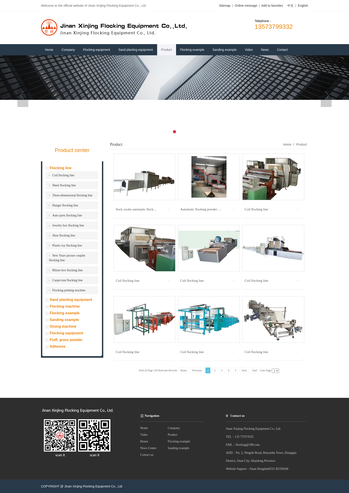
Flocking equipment (66, 333)
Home (144, 428)
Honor (144, 441)
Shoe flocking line (63, 235)
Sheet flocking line (64, 185)
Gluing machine (63, 326)
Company (174, 428)
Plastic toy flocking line (67, 245)
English (303, 5)
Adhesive (57, 346)
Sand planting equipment (71, 300)
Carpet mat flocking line (67, 280)
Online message (246, 5)
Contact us (147, 454)
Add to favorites (272, 5)
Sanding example (64, 320)
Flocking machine (65, 306)
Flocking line (60, 168)
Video (144, 434)
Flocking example (64, 313)
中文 (290, 5)
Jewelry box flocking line (68, 225)
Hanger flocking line (65, 205)
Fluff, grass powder (66, 340)
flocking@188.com (248, 444)
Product (301, 144)
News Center (148, 448)
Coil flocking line (63, 175)
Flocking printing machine (68, 290)
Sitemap (224, 5)
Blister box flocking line (67, 270)
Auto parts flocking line (67, 215)
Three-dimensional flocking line (72, 195)
